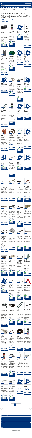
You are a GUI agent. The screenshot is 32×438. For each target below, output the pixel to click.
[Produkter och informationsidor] (1, 3)
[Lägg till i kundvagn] (4, 46)
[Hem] (5, 3)
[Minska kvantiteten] (1, 45)
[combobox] (16, 5)
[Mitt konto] (23, 3)
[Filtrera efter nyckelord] (16, 21)
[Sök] (30, 5)
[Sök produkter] (16, 5)
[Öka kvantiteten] (6, 45)
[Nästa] (19, 404)
